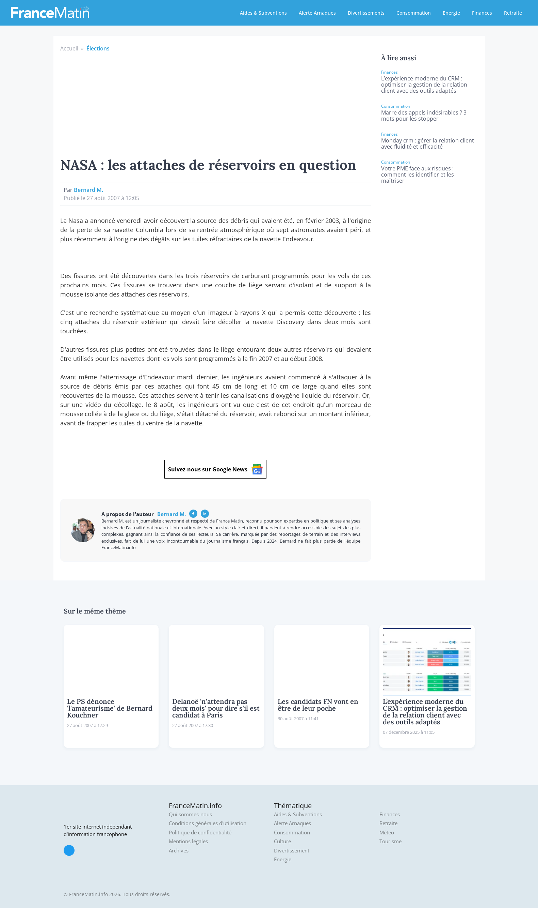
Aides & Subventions (263, 13)
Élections (98, 48)
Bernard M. (88, 190)
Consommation (413, 13)
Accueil (69, 48)
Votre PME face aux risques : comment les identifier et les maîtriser (417, 174)
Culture (282, 841)
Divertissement (291, 850)
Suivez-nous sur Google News (215, 469)
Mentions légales (188, 841)
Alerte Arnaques (317, 13)
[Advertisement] (215, 103)
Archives (179, 850)
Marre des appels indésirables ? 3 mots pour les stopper (424, 115)
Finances (482, 13)
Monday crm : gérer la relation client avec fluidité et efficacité (427, 143)
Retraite (513, 13)
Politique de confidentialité (200, 832)
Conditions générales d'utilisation (207, 823)
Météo (386, 832)
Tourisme (390, 841)
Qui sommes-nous (190, 814)
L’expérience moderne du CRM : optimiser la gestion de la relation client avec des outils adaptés (424, 84)
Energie (451, 13)
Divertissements (366, 13)
